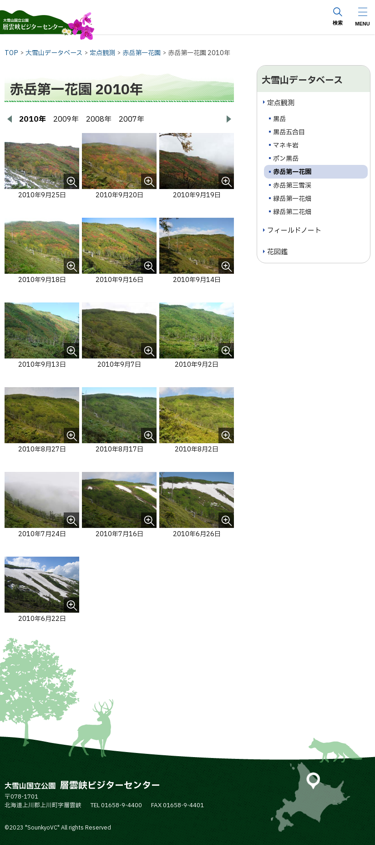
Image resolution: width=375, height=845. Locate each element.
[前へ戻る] (10, 119)
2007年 (131, 119)
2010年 (32, 119)
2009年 (66, 119)
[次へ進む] (228, 119)
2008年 (98, 119)
